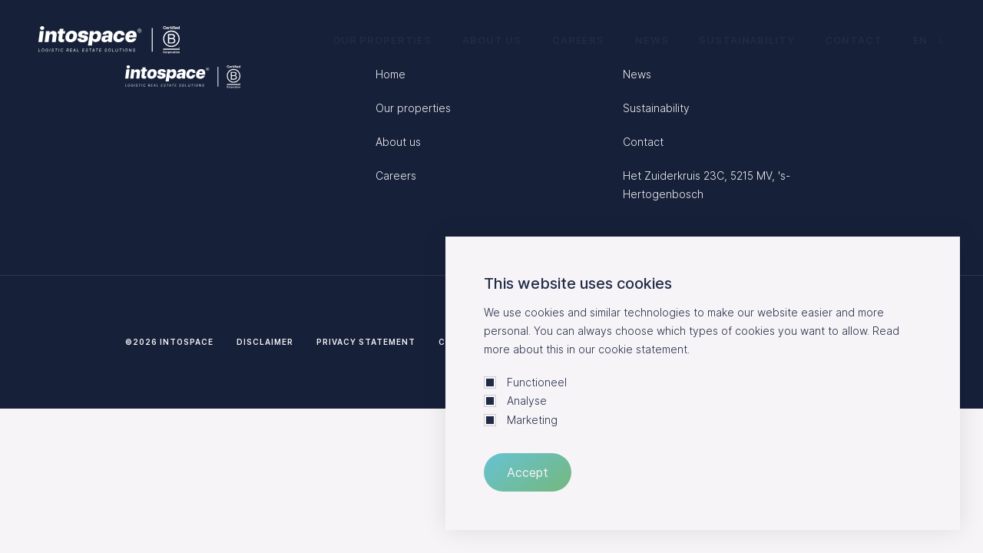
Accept (527, 472)
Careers (578, 40)
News (651, 40)
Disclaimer (265, 341)
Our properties (382, 40)
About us (491, 40)
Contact (853, 40)
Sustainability (746, 40)
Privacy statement (365, 341)
